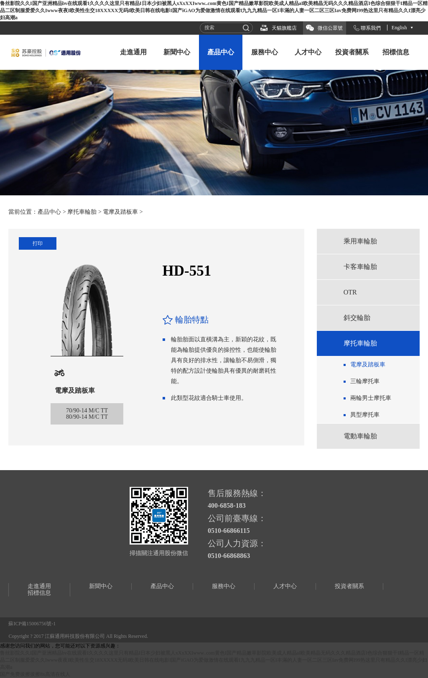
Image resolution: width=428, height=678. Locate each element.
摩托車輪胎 (82, 212)
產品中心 (220, 52)
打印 (38, 243)
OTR (350, 292)
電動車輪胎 (360, 436)
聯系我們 (371, 28)
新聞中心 (176, 52)
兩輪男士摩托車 (370, 398)
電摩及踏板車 (120, 212)
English (399, 28)
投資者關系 (352, 52)
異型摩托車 (365, 415)
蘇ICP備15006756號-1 (32, 624)
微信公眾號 (330, 28)
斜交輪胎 (357, 317)
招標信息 (395, 52)
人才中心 (308, 52)
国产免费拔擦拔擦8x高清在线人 (35, 674)
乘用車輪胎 (360, 241)
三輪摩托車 (365, 381)
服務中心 (264, 52)
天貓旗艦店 (284, 28)
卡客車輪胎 (360, 266)
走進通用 (133, 52)
